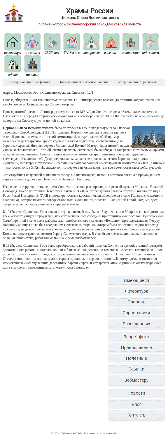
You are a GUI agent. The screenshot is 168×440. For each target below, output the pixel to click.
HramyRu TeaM (73, 433)
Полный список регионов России (83, 82)
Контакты (89, 433)
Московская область (124, 24)
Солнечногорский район (86, 24)
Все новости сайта (107, 433)
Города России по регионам (136, 82)
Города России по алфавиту (29, 82)
